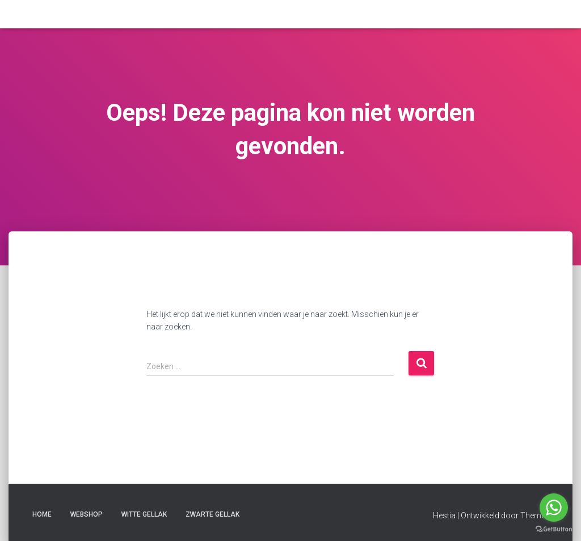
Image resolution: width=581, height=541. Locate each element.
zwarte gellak (212, 514)
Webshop (86, 514)
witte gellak (144, 514)
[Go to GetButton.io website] (554, 529)
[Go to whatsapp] (554, 507)
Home (42, 514)
